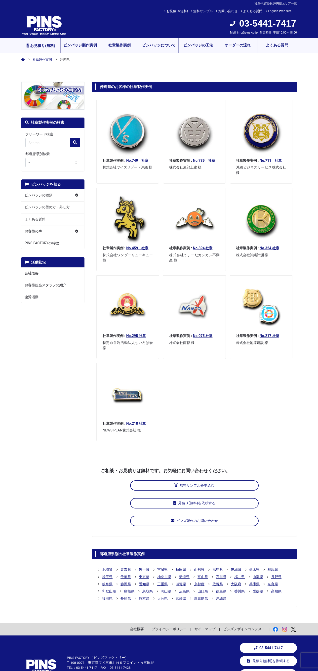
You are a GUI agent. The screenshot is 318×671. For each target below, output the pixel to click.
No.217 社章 (269, 336)
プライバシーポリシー (169, 592)
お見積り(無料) (177, 11)
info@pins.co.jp (247, 32)
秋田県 (181, 532)
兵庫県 (254, 547)
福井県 (239, 540)
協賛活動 (32, 297)
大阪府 (236, 547)
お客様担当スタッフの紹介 (45, 285)
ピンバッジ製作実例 (80, 45)
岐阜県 (107, 547)
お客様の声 (33, 231)
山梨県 (258, 540)
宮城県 (162, 532)
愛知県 (144, 547)
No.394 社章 (203, 248)
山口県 (203, 554)
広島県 (184, 554)
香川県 (239, 554)
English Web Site (279, 11)
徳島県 (221, 554)
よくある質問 (252, 11)
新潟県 (184, 540)
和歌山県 (109, 554)
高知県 (276, 554)
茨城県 (236, 532)
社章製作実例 (119, 45)
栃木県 (254, 532)
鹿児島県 (201, 561)
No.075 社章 (203, 336)
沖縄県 (221, 561)
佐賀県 (217, 547)
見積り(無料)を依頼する (194, 485)
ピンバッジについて (159, 45)
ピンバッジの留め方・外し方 (47, 207)
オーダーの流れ (238, 45)
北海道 (107, 532)
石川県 (221, 540)
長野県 (276, 540)
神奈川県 (164, 540)
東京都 (144, 540)
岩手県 (144, 532)
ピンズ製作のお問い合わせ (256, 485)
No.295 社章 (136, 336)
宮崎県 (181, 561)
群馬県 (273, 532)
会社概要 (32, 273)
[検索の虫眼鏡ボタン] (75, 142)
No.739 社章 (204, 161)
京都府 (199, 547)
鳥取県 (147, 554)
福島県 (217, 532)
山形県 (199, 532)
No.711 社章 (271, 161)
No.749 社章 (137, 161)
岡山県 (166, 554)
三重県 (162, 547)
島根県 (129, 554)
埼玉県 (107, 540)
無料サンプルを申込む (132, 485)
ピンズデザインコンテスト (244, 592)
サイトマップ (205, 592)
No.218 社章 (136, 423)
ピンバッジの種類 (38, 195)
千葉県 (125, 540)
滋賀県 (181, 547)
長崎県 (125, 561)
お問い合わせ (228, 11)
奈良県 (273, 547)
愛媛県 (258, 554)
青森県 (125, 532)
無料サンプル (203, 11)
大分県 (162, 561)
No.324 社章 (269, 248)
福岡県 (107, 561)
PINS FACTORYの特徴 (42, 243)
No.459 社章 (137, 248)
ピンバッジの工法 (198, 45)
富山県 (203, 540)
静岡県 (125, 547)
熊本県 (144, 561)
